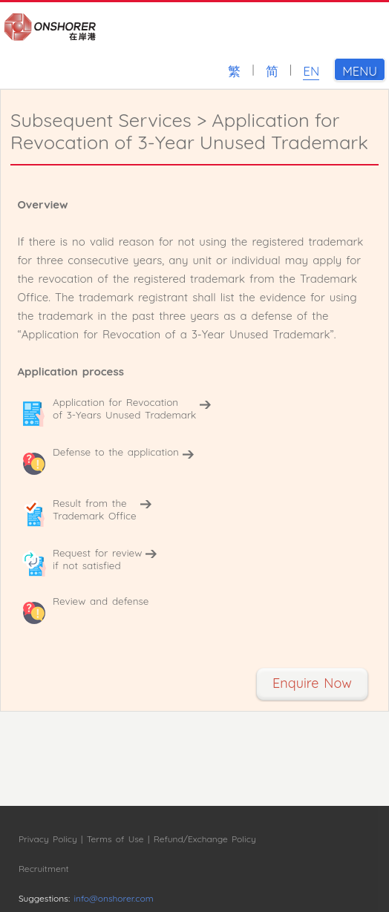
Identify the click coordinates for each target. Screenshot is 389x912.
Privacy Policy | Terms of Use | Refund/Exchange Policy (137, 838)
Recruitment (44, 868)
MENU (363, 69)
